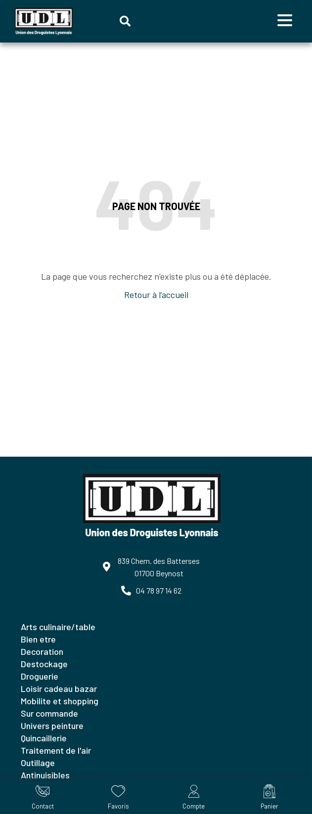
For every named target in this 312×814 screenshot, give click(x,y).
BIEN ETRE (38, 639)
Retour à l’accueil (156, 294)
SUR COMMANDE (49, 713)
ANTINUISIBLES (45, 775)
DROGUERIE (39, 676)
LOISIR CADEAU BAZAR (59, 688)
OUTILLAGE (38, 762)
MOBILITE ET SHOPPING (59, 700)
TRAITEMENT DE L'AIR (56, 750)
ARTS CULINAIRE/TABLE (58, 626)
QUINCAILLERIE (44, 737)
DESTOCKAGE (44, 663)
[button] (125, 21)
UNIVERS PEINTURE (52, 725)
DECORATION (42, 651)
